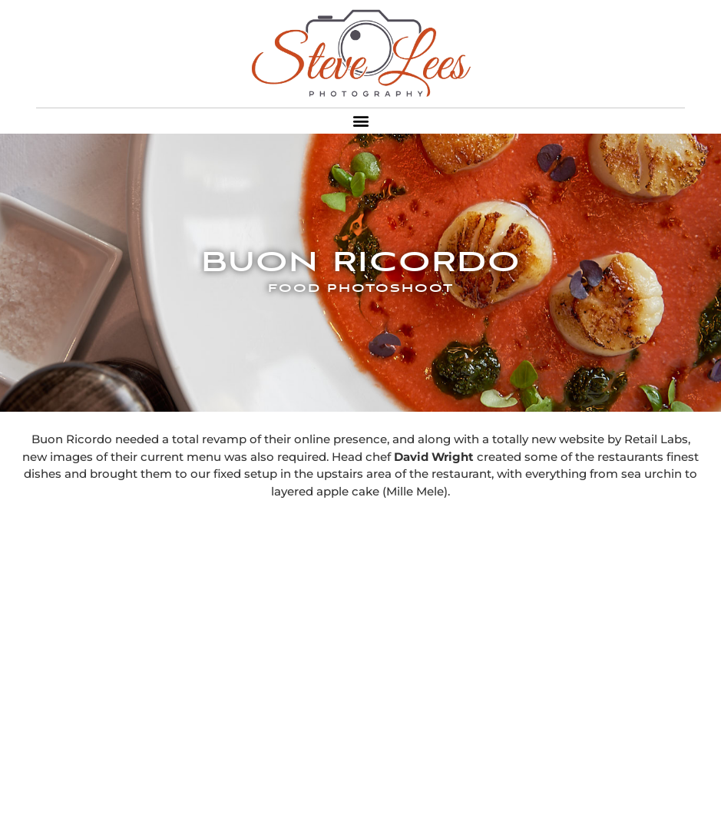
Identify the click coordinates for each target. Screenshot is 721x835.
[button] (360, 121)
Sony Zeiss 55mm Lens (347, 808)
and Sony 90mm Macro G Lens (508, 808)
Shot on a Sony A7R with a (199, 808)
